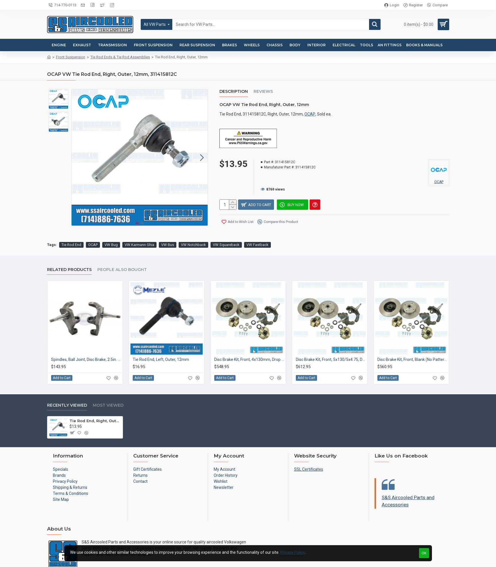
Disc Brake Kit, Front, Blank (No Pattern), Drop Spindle (412, 345)
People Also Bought (122, 255)
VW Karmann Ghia (139, 230)
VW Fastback (257, 230)
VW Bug (111, 230)
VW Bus (167, 230)
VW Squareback (226, 230)
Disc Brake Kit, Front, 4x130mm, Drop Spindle (249, 345)
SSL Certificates (308, 455)
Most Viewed (108, 391)
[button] (202, 157)
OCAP (309, 114)
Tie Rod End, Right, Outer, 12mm (95, 406)
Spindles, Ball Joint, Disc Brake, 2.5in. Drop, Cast (86, 345)
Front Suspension (70, 57)
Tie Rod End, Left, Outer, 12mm (161, 345)
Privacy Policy (292, 552)
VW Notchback (193, 230)
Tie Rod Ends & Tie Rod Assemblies (120, 57)
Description (233, 91)
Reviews (263, 91)
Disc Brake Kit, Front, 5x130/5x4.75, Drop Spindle (331, 345)
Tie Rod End (71, 230)
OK (424, 553)
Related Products (69, 255)
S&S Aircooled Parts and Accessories (408, 487)
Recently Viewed (67, 391)
